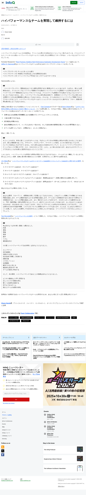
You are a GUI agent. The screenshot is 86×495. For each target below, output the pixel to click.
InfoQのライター (7, 432)
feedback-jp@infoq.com (7, 484)
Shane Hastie (8, 31)
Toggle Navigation (3, 2)
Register (73, 2)
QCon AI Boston (52, 424)
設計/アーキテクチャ (40, 339)
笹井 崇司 (7, 38)
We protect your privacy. (9, 405)
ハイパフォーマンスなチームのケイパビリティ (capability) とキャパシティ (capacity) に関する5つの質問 (47, 161)
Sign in (81, 2)
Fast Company (46, 107)
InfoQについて (6, 435)
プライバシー (61, 491)
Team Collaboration (28, 313)
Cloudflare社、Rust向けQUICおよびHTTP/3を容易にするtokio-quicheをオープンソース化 (16, 343)
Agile (74, 317)
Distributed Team (14, 321)
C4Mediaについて (7, 438)
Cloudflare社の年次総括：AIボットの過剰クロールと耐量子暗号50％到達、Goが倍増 (16, 349)
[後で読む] (13, 44)
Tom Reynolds (6, 216)
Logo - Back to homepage (11, 2)
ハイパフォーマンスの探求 (24, 216)
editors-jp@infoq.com (25, 484)
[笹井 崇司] (3, 38)
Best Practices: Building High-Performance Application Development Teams (41, 62)
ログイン (5, 420)
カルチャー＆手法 (14, 317)
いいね (7, 44)
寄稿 (4, 429)
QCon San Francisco (50, 436)
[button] (15, 401)
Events (4, 426)
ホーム (4, 414)
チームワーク (51, 317)
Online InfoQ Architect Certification (51, 418)
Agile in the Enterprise (63, 317)
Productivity (26, 321)
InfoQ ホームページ (6, 14)
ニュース (16, 14)
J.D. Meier (5, 161)
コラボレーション (40, 317)
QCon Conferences (8, 423)
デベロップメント (9, 339)
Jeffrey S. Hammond (8, 64)
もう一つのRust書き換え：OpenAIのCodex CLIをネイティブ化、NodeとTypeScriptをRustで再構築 (15, 356)
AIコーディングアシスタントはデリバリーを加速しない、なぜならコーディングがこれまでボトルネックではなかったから (47, 344)
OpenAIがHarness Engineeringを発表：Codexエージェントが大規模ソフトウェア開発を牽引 (47, 358)
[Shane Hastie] (3, 31)
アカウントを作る (7, 417)
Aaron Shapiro (67, 107)
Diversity (5, 441)
